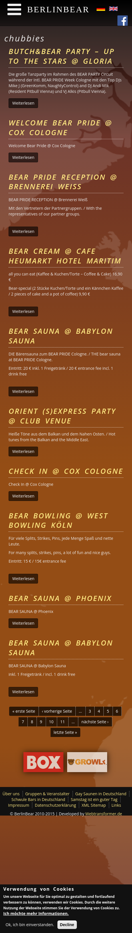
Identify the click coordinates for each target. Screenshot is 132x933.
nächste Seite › (95, 721)
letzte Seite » (65, 732)
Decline (67, 925)
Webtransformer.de (103, 813)
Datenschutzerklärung (55, 805)
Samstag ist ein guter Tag (94, 799)
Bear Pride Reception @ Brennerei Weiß (63, 182)
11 (62, 721)
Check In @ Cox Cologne (66, 471)
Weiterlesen (25, 103)
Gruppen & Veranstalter (47, 793)
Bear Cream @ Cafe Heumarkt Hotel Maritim (65, 256)
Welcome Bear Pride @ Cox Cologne (60, 127)
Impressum (18, 805)
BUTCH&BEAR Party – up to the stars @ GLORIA (62, 56)
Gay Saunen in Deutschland (100, 793)
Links (116, 805)
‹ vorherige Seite (57, 711)
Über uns (11, 793)
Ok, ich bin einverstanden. (30, 925)
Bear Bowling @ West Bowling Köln (58, 520)
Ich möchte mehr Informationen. (36, 914)
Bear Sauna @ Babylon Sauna (61, 336)
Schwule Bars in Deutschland (38, 799)
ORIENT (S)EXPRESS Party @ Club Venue (62, 416)
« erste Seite (24, 711)
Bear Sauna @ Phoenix (60, 598)
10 (51, 721)
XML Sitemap (94, 805)
